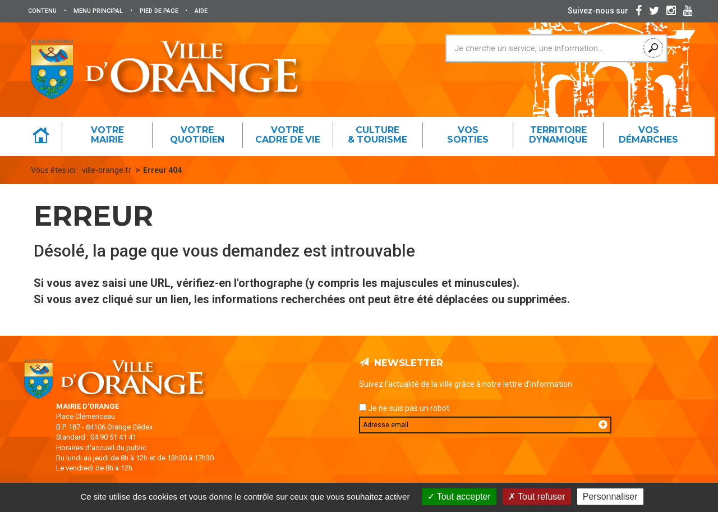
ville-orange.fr (106, 170)
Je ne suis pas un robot (404, 408)
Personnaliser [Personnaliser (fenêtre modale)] (610, 496)
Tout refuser (536, 496)
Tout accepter (459, 496)
